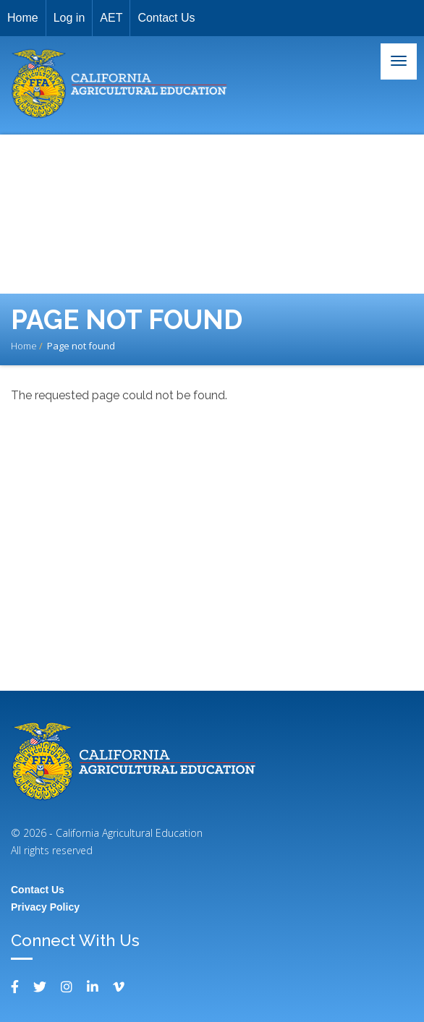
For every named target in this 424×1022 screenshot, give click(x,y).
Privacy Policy (45, 907)
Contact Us (166, 18)
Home (22, 18)
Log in (69, 18)
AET (111, 18)
